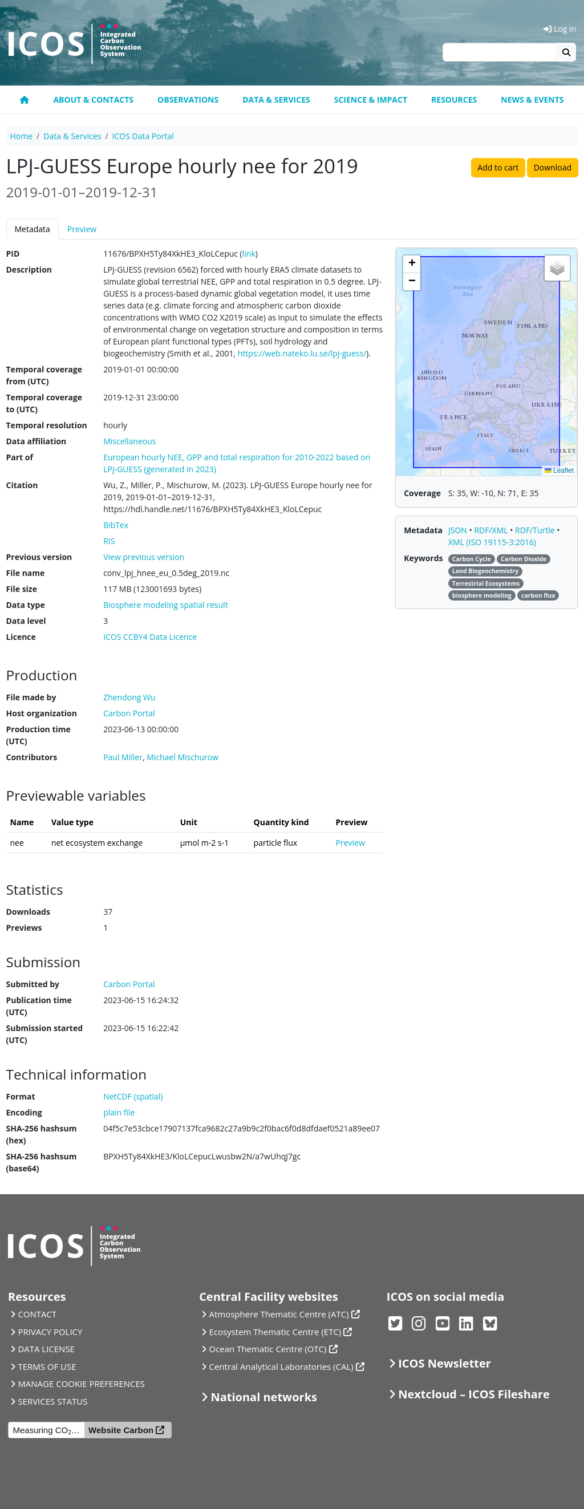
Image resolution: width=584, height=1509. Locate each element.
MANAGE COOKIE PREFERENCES (81, 1383)
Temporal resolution (46, 425)
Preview (81, 229)
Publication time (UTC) (39, 1006)
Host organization (41, 713)
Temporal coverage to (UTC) (44, 403)
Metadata (32, 229)
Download (552, 167)
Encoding (24, 1112)
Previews (24, 927)
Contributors (32, 757)
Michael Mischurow (182, 757)
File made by (31, 697)
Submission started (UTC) (44, 1034)
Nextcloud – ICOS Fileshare (474, 1394)
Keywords (423, 558)
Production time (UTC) (38, 735)
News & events (532, 99)
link (249, 253)
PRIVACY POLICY (50, 1331)
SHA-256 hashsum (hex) (41, 1134)
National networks (264, 1397)
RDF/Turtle (536, 530)
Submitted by (33, 984)
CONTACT (37, 1314)
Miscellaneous (129, 441)
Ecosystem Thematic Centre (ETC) (275, 1331)
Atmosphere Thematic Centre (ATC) (279, 1314)
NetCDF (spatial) (133, 1096)
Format (20, 1096)
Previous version (39, 556)
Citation (22, 485)
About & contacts (93, 99)
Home (21, 136)
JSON (458, 530)
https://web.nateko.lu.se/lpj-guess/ (302, 353)
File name (25, 572)
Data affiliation (36, 441)
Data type (25, 604)
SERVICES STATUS (52, 1401)
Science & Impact (370, 99)
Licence (21, 636)
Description (29, 269)
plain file (119, 1112)
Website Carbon (120, 1430)
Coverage (422, 493)
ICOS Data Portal (143, 136)
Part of (19, 457)
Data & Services (276, 99)
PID (13, 253)
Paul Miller (123, 757)
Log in (560, 28)
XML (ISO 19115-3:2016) (492, 542)
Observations (187, 99)
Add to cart (497, 167)
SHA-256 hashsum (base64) (41, 1162)
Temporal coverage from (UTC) (44, 375)
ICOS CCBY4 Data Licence (150, 636)
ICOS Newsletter (444, 1363)
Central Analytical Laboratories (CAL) (281, 1366)
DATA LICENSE (46, 1348)
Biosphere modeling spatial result (165, 604)
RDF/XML (492, 530)
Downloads (28, 911)
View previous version (143, 556)
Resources (454, 99)
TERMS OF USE (47, 1366)
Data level (26, 620)
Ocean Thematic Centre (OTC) (268, 1348)
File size (21, 588)
